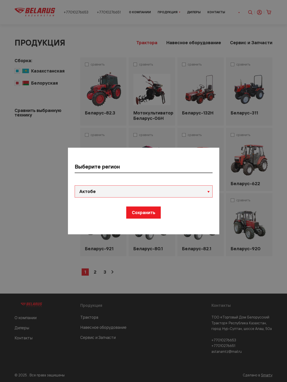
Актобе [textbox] (87, 191)
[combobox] (144, 191)
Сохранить (143, 212)
